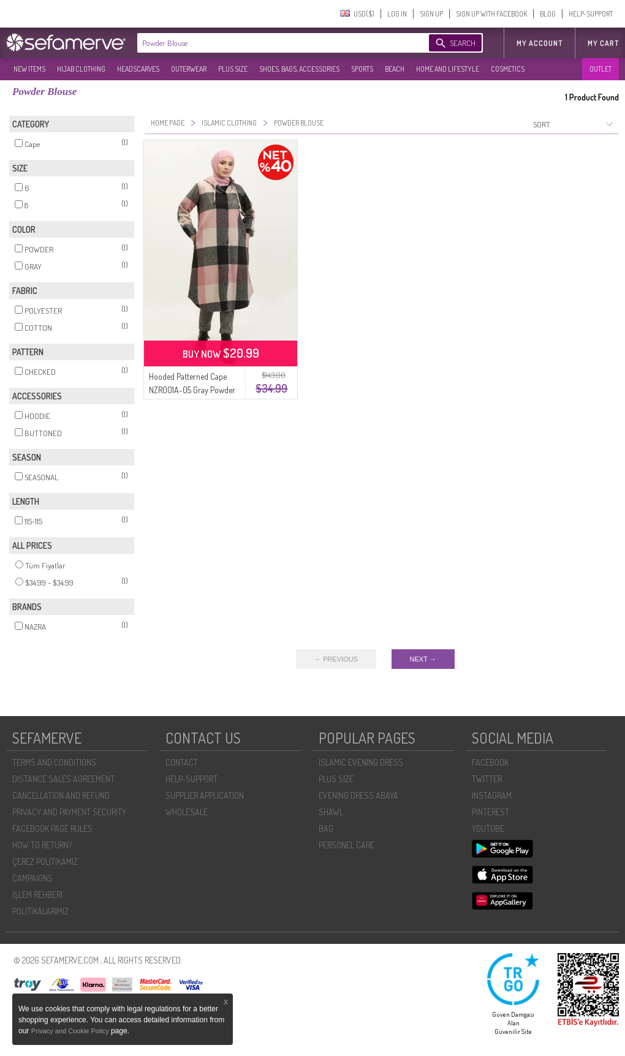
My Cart (603, 43)
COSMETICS (508, 69)
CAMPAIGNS (32, 878)
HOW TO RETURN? (42, 845)
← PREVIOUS (336, 659)
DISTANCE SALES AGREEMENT (63, 779)
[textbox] (270, 43)
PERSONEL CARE (346, 845)
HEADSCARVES (138, 69)
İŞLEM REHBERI (37, 894)
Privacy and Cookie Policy (71, 1031)
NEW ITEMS (29, 69)
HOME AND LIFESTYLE (447, 69)
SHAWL (331, 812)
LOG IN (397, 13)
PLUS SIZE (233, 69)
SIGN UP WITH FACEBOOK (491, 13)
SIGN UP (431, 13)
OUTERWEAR (188, 69)
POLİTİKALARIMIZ (40, 911)
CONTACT (181, 762)
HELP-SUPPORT (591, 13)
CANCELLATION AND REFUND (61, 795)
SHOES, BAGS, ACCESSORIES (299, 69)
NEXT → (423, 659)
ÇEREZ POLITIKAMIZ (45, 861)
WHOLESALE (186, 812)
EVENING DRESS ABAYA (358, 795)
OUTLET (600, 69)
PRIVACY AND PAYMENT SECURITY (69, 812)
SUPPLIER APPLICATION (204, 795)
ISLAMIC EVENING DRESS (361, 762)
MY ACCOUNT (539, 43)
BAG (326, 828)
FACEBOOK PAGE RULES (52, 828)
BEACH (394, 69)
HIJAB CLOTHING (81, 69)
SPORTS (362, 69)
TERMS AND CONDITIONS (54, 762)
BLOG (548, 13)
